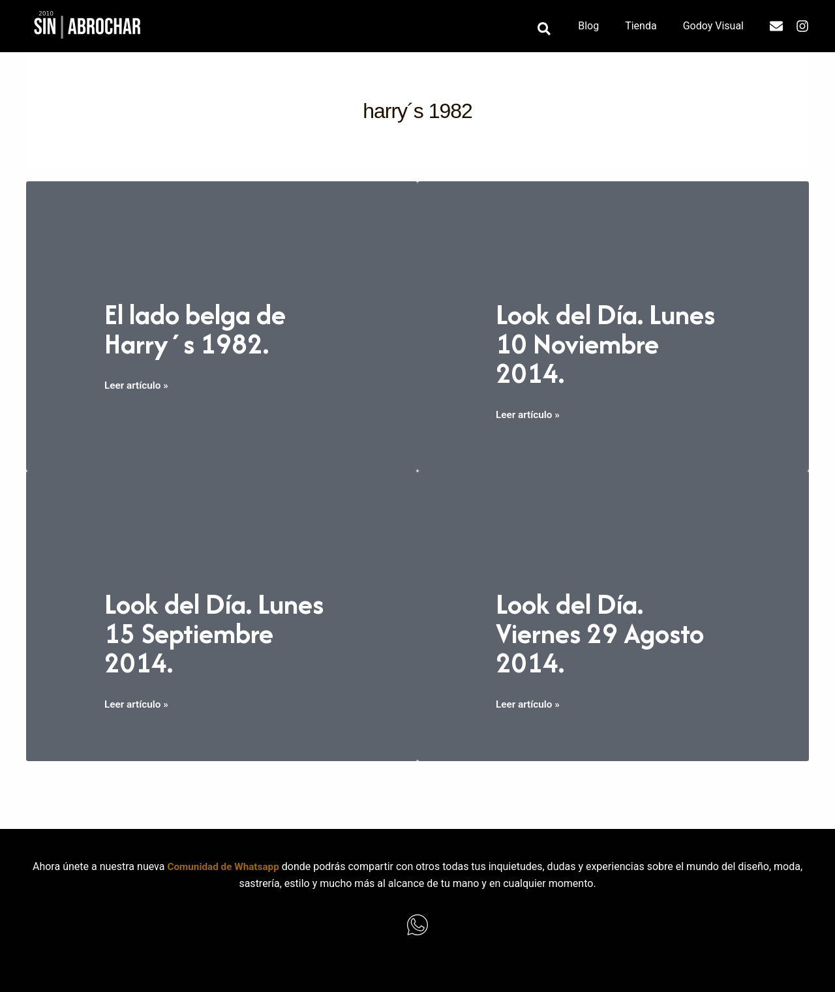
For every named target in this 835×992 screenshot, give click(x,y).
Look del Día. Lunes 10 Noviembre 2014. (605, 343)
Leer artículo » (137, 385)
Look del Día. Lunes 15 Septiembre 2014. (216, 632)
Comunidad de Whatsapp (222, 866)
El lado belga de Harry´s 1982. (203, 328)
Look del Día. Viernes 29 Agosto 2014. (610, 632)
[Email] (776, 26)
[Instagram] (802, 26)
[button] (560, 29)
